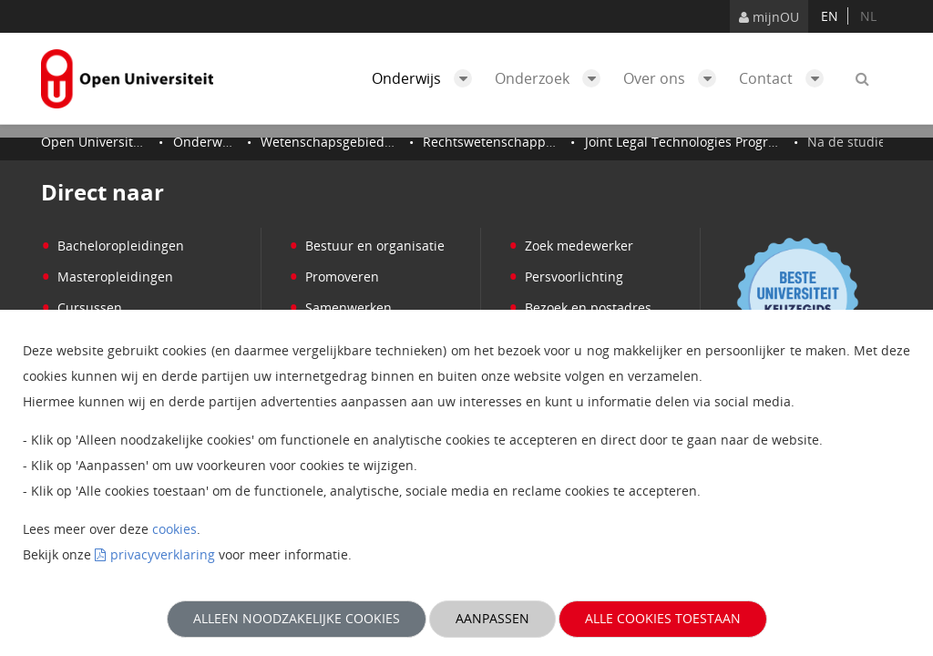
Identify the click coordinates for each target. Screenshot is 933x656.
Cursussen (81, 307)
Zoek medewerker (570, 245)
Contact (786, 78)
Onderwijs (426, 78)
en (829, 16)
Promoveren (334, 276)
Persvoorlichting (565, 276)
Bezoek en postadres (579, 307)
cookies (174, 529)
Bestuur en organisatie (367, 245)
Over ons (674, 78)
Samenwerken (340, 307)
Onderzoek (552, 78)
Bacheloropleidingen (112, 245)
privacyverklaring (162, 554)
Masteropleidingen (107, 276)
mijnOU (769, 17)
